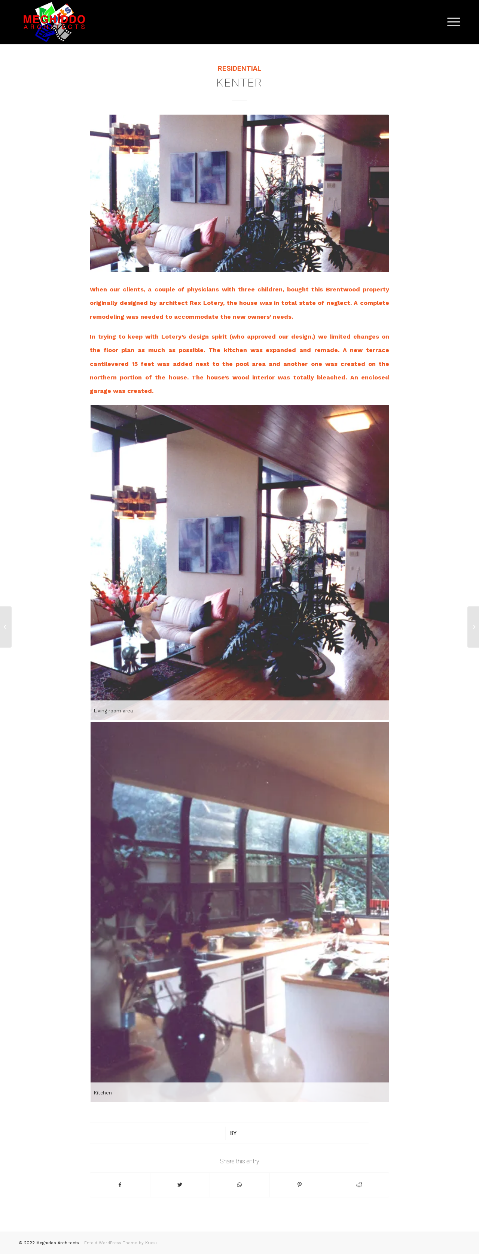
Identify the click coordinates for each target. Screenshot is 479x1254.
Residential (239, 68)
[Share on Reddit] (359, 1185)
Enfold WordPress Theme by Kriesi (120, 1243)
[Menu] (451, 22)
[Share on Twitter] (180, 1185)
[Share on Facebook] (120, 1185)
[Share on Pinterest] (299, 1185)
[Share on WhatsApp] (239, 1185)
